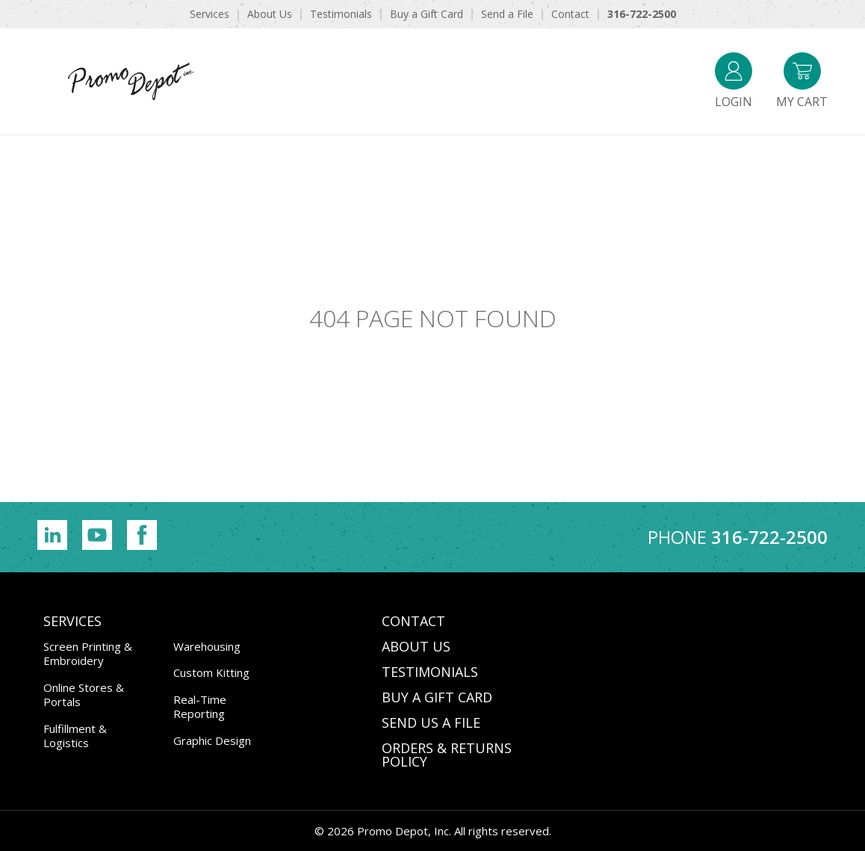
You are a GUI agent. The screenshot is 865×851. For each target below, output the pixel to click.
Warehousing (207, 646)
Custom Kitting (211, 672)
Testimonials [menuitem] (341, 14)
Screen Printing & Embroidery (87, 654)
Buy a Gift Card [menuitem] (426, 14)
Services (72, 621)
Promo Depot (130, 81)
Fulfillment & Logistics (75, 736)
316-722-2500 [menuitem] (641, 14)
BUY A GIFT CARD (437, 697)
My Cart (802, 81)
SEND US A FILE (431, 722)
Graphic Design (212, 740)
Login (733, 81)
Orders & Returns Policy (447, 754)
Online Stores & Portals (83, 695)
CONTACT (413, 621)
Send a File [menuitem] (507, 14)
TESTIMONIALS (430, 672)
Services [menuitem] (209, 14)
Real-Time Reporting (199, 707)
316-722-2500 (769, 536)
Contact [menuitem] (570, 14)
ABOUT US (416, 646)
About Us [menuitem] (269, 14)
